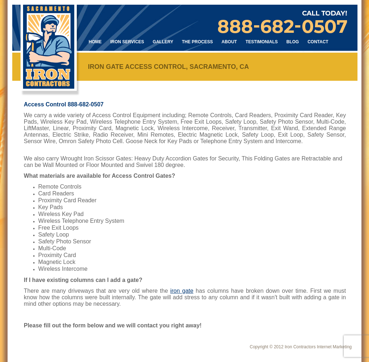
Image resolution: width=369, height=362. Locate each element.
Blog (292, 41)
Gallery (163, 41)
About (229, 41)
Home (95, 41)
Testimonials (261, 41)
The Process (197, 41)
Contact (317, 41)
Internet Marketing (334, 346)
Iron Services (127, 41)
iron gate (181, 291)
